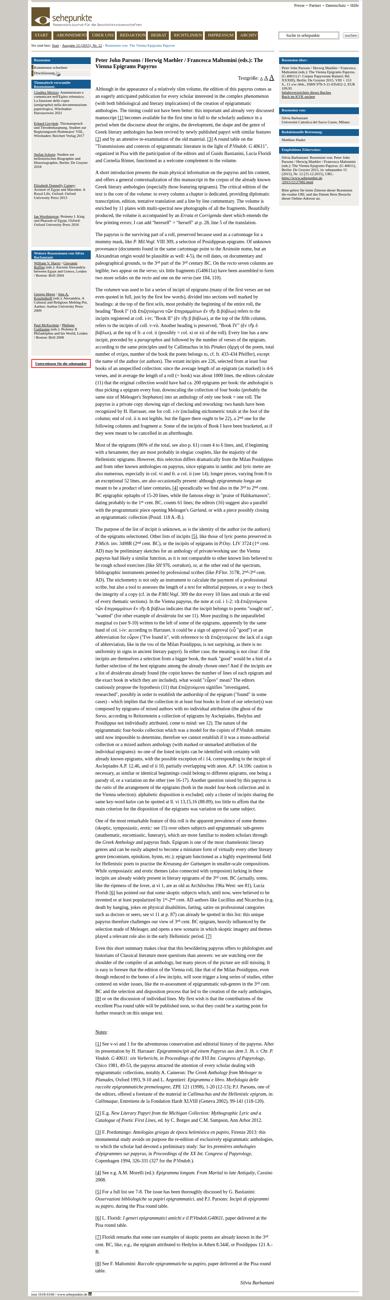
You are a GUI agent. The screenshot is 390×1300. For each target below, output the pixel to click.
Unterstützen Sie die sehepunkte (61, 363)
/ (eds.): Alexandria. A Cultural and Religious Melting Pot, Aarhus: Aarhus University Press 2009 (61, 302)
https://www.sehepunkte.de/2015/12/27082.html (302, 180)
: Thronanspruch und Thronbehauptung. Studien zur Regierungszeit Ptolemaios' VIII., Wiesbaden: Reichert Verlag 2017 (60, 129)
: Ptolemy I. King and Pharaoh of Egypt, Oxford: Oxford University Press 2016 (59, 220)
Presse (299, 5)
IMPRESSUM (221, 34)
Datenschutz (336, 5)
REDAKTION (133, 34)
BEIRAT (159, 34)
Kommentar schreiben (50, 67)
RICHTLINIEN (188, 34)
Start (55, 45)
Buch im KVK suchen (298, 96)
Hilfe (354, 5)
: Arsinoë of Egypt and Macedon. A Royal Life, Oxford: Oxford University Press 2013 (59, 191)
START (41, 34)
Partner (315, 5)
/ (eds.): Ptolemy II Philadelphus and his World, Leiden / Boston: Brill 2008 (61, 331)
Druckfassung (47, 73)
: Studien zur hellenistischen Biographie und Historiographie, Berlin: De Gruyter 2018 (61, 160)
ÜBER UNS (103, 34)
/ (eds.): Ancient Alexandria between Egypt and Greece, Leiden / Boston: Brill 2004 (60, 269)
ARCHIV (248, 34)
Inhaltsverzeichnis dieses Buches (306, 92)
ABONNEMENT (72, 34)
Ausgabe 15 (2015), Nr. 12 (82, 45)
